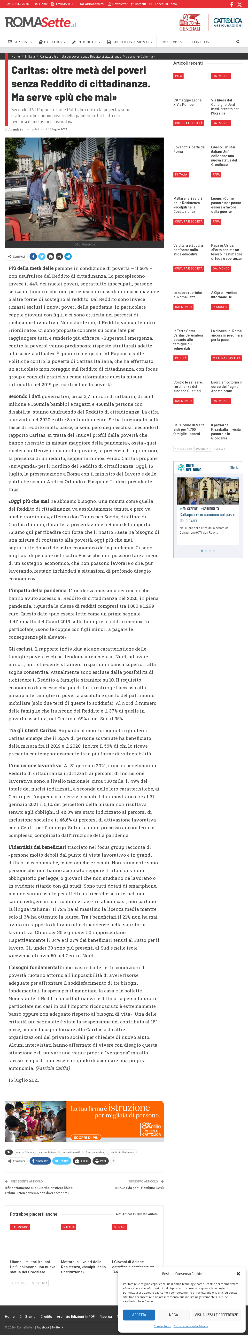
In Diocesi (220, 307)
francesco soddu (95, 1152)
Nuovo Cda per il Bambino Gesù (139, 1188)
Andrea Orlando (25, 1152)
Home (41, 4)
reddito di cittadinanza (121, 1152)
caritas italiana (47, 1152)
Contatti (138, 4)
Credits (46, 1317)
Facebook (43, 1327)
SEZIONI (18, 42)
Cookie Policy (162, 1326)
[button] (238, 1273)
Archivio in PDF (63, 4)
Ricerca (106, 1317)
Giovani (119, 1227)
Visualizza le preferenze (216, 1315)
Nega (173, 1315)
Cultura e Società (188, 123)
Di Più (154, 4)
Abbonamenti (92, 4)
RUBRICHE (84, 42)
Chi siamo (27, 1317)
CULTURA (50, 42)
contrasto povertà (71, 1152)
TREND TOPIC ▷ (171, 42)
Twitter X (57, 1327)
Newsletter (117, 4)
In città (180, 358)
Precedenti (20, 1283)
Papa (178, 76)
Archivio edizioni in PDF (76, 1317)
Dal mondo (20, 1227)
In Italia (69, 1227)
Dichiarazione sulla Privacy (191, 1326)
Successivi (39, 1283)
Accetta (139, 1315)
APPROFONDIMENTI (128, 42)
